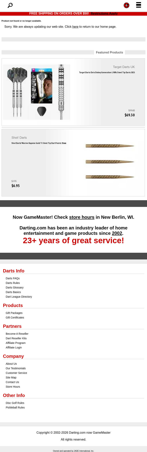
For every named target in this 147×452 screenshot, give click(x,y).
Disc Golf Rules (15, 402)
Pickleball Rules (15, 407)
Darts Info (13, 270)
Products (13, 305)
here (75, 26)
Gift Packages (14, 312)
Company (13, 356)
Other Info (14, 395)
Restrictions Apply (104, 13)
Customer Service (16, 372)
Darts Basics (13, 292)
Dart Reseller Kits (16, 338)
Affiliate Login (14, 347)
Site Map (11, 377)
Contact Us (12, 382)
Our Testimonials (16, 368)
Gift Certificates (15, 317)
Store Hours (13, 386)
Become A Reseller (17, 333)
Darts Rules (13, 282)
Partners (12, 326)
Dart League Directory (19, 296)
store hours (81, 217)
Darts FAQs (13, 278)
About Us (11, 363)
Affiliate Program (15, 342)
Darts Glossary (15, 287)
